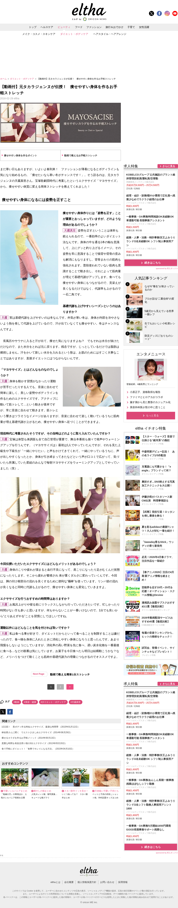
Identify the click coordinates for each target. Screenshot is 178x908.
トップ (32, 27)
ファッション (94, 27)
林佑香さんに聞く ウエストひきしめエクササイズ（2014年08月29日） (37, 732)
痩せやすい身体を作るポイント (20, 155)
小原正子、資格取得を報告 (145, 392)
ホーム (3, 79)
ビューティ (64, 27)
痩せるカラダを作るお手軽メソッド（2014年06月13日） (29, 738)
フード (79, 27)
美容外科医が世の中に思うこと (147, 407)
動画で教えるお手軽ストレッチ (80, 155)
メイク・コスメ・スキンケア (38, 33)
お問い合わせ (107, 882)
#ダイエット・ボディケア (53, 702)
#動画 (16, 702)
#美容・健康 (30, 702)
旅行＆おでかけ (114, 27)
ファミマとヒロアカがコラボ (146, 397)
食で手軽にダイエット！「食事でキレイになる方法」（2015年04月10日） (38, 748)
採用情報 (123, 882)
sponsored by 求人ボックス (167, 268)
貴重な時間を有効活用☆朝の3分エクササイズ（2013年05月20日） (34, 743)
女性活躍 (144, 27)
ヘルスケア (46, 27)
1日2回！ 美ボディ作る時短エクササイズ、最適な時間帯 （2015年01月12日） (41, 727)
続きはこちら (152, 262)
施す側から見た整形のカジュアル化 (150, 402)
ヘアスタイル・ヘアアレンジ (109, 33)
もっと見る (152, 415)
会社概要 (69, 882)
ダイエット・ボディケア (74, 33)
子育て (131, 27)
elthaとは (55, 882)
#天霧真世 (76, 702)
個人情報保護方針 (86, 882)
